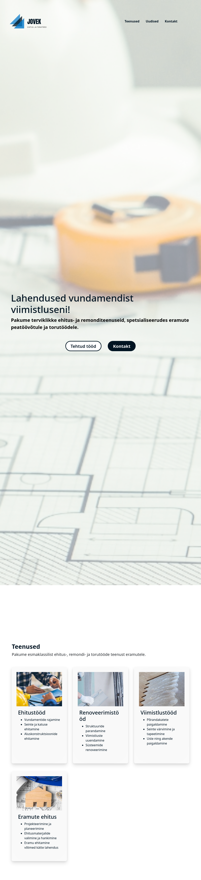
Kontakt (171, 21)
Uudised (152, 21)
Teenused (132, 21)
